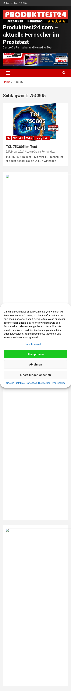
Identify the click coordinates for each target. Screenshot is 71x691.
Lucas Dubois (32, 658)
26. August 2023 (15, 539)
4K (8, 138)
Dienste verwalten (34, 344)
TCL (37, 138)
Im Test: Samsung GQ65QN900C (31, 592)
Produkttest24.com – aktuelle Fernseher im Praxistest (31, 34)
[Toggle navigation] (8, 73)
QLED (29, 138)
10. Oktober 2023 (16, 482)
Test (46, 138)
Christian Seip (36, 482)
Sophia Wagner (31, 596)
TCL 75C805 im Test (21, 147)
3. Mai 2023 (12, 596)
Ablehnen (35, 364)
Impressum (58, 383)
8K (8, 465)
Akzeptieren (35, 354)
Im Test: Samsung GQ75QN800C (31, 535)
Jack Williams (35, 539)
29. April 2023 (14, 658)
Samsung (41, 465)
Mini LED (18, 138)
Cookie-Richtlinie (15, 383)
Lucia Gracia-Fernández (41, 151)
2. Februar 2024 (15, 151)
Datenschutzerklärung (39, 383)
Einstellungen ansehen (35, 375)
